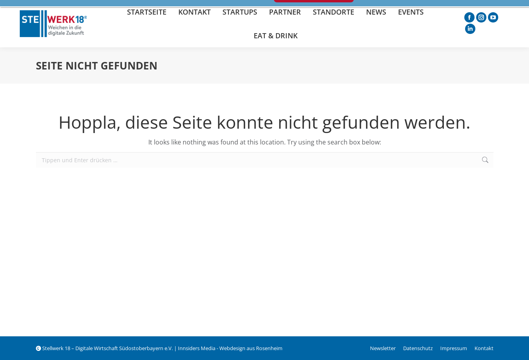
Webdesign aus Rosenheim (250, 348)
